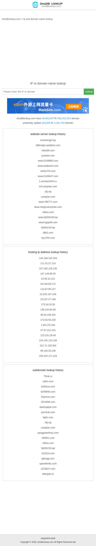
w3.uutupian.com (48, 186)
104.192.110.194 (48, 340)
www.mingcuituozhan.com (48, 207)
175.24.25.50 (48, 304)
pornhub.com (48, 412)
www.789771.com (48, 201)
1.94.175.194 (48, 325)
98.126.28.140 (48, 350)
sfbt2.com (48, 232)
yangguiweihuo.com (48, 432)
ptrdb (53, 538)
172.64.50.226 (48, 319)
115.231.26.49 (48, 335)
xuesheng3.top (48, 140)
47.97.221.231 (48, 330)
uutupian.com (48, 196)
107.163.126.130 (48, 268)
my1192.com (48, 237)
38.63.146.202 (48, 314)
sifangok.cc (48, 474)
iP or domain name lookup (48, 83)
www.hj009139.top (48, 217)
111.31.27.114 (48, 263)
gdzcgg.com (48, 458)
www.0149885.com (48, 160)
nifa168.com (48, 150)
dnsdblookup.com (11, 19)
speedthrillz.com (48, 463)
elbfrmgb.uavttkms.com (48, 145)
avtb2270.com (48, 171)
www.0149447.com (48, 176)
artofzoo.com (48, 386)
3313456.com (48, 402)
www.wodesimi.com (48, 165)
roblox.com (48, 212)
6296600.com (48, 391)
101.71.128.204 (48, 345)
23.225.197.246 (48, 294)
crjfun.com (48, 381)
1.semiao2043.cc (48, 181)
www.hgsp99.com (48, 222)
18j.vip (48, 191)
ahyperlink (45, 538)
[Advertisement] (48, 53)
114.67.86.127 (48, 289)
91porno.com (48, 396)
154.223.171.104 (48, 355)
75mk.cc (48, 376)
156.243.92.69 (48, 309)
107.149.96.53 (48, 273)
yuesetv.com (48, 155)
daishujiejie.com (48, 407)
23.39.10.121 (48, 278)
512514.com (47, 453)
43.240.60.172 (48, 284)
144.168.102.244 (48, 258)
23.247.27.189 (48, 299)
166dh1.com (47, 438)
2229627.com (48, 468)
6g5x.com (48, 417)
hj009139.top (48, 227)
